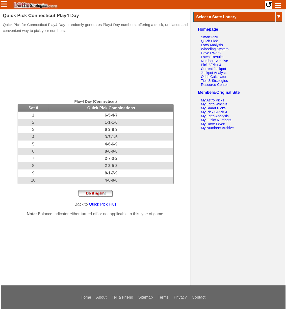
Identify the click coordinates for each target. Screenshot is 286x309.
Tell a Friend (122, 297)
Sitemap (145, 297)
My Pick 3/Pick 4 (214, 112)
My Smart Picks (213, 108)
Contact (198, 297)
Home (85, 297)
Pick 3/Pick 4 (211, 65)
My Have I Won (213, 124)
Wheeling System (215, 49)
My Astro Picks (212, 100)
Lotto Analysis (212, 45)
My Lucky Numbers (216, 120)
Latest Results (212, 57)
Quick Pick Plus (102, 204)
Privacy (180, 297)
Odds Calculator (213, 77)
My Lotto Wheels (214, 104)
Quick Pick (209, 41)
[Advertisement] (95, 67)
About (101, 297)
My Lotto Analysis (215, 116)
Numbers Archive (214, 61)
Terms (163, 297)
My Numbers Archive (217, 128)
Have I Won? (211, 53)
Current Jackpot (213, 69)
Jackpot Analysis (214, 73)
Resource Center (214, 85)
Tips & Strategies (214, 81)
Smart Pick (209, 37)
